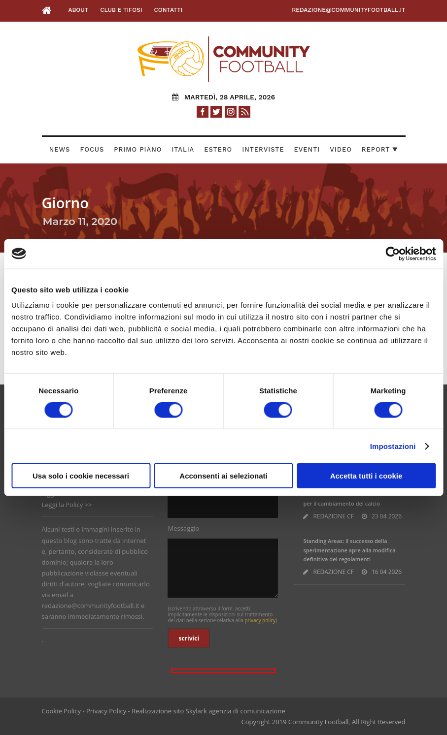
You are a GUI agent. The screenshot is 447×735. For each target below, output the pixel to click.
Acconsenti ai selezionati (223, 476)
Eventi (307, 149)
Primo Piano (138, 149)
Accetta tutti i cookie (366, 476)
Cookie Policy (61, 710)
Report (380, 149)
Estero (218, 149)
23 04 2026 (387, 516)
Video (341, 149)
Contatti (168, 9)
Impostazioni (393, 446)
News (59, 149)
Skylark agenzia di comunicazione (235, 710)
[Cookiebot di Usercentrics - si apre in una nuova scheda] (392, 253)
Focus (92, 149)
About (78, 9)
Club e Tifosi (121, 9)
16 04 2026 (387, 572)
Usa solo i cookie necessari (81, 476)
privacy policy (259, 620)
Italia (183, 149)
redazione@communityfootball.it (348, 9)
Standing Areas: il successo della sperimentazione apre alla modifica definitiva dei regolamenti (349, 550)
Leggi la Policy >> (67, 504)
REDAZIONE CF (333, 516)
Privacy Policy (106, 710)
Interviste (263, 149)
